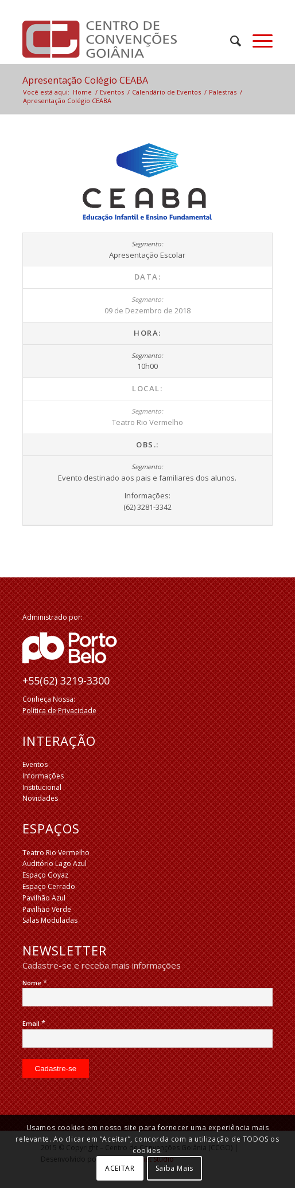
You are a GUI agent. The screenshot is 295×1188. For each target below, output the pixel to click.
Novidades (40, 798)
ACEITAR (119, 1168)
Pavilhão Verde (46, 909)
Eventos (35, 764)
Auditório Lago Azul (54, 863)
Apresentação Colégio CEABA (85, 80)
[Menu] (257, 41)
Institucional (41, 787)
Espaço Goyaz (45, 875)
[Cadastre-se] (56, 1068)
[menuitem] (230, 41)
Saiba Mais (174, 1168)
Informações (43, 776)
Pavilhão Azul (43, 898)
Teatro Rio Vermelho (56, 852)
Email (33, 1023)
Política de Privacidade (59, 710)
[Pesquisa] (230, 41)
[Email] (147, 1038)
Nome (34, 982)
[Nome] (147, 997)
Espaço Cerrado (48, 886)
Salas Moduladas (49, 920)
